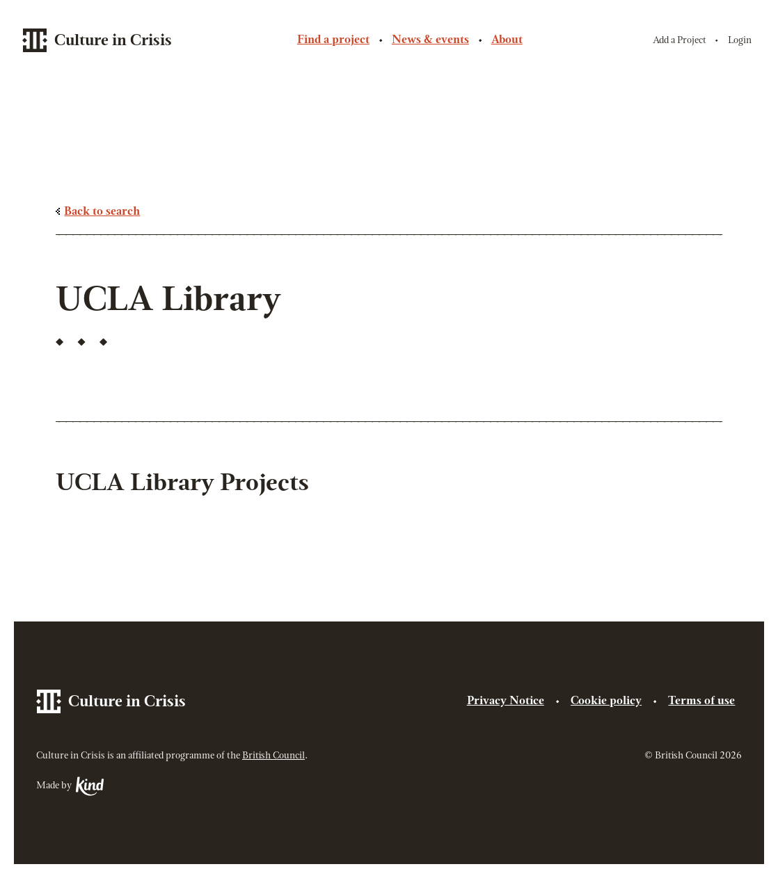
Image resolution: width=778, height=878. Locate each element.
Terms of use (701, 701)
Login (740, 40)
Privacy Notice (505, 701)
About (507, 40)
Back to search (102, 212)
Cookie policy (606, 701)
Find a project (333, 40)
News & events (430, 40)
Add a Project (679, 40)
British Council (273, 756)
